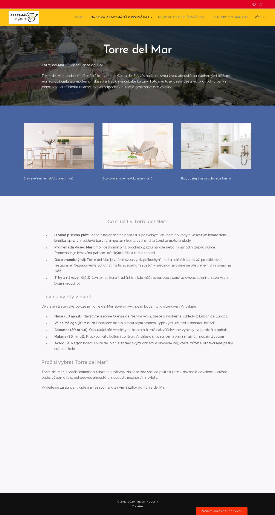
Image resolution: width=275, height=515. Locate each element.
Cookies (137, 506)
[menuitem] (93, 17)
